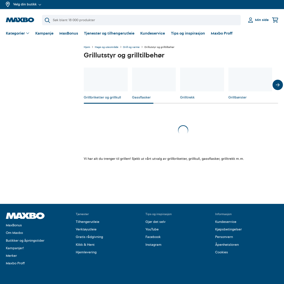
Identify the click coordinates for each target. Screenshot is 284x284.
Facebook (153, 237)
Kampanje (44, 33)
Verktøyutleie (86, 229)
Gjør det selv (155, 221)
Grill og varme (131, 47)
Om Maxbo (14, 232)
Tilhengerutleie (87, 221)
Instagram (153, 244)
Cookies (221, 252)
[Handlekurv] (275, 20)
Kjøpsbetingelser (228, 229)
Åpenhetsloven (227, 244)
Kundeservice (152, 33)
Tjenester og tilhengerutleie (109, 33)
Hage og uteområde (106, 47)
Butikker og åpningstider (25, 240)
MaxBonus (68, 33)
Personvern (224, 237)
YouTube (152, 229)
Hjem (87, 47)
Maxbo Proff (221, 33)
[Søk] (141, 20)
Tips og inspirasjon (188, 33)
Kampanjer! (15, 248)
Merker (11, 255)
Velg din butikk (27, 4)
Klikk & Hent (85, 244)
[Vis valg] (17, 33)
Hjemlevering (86, 252)
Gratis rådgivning (89, 237)
